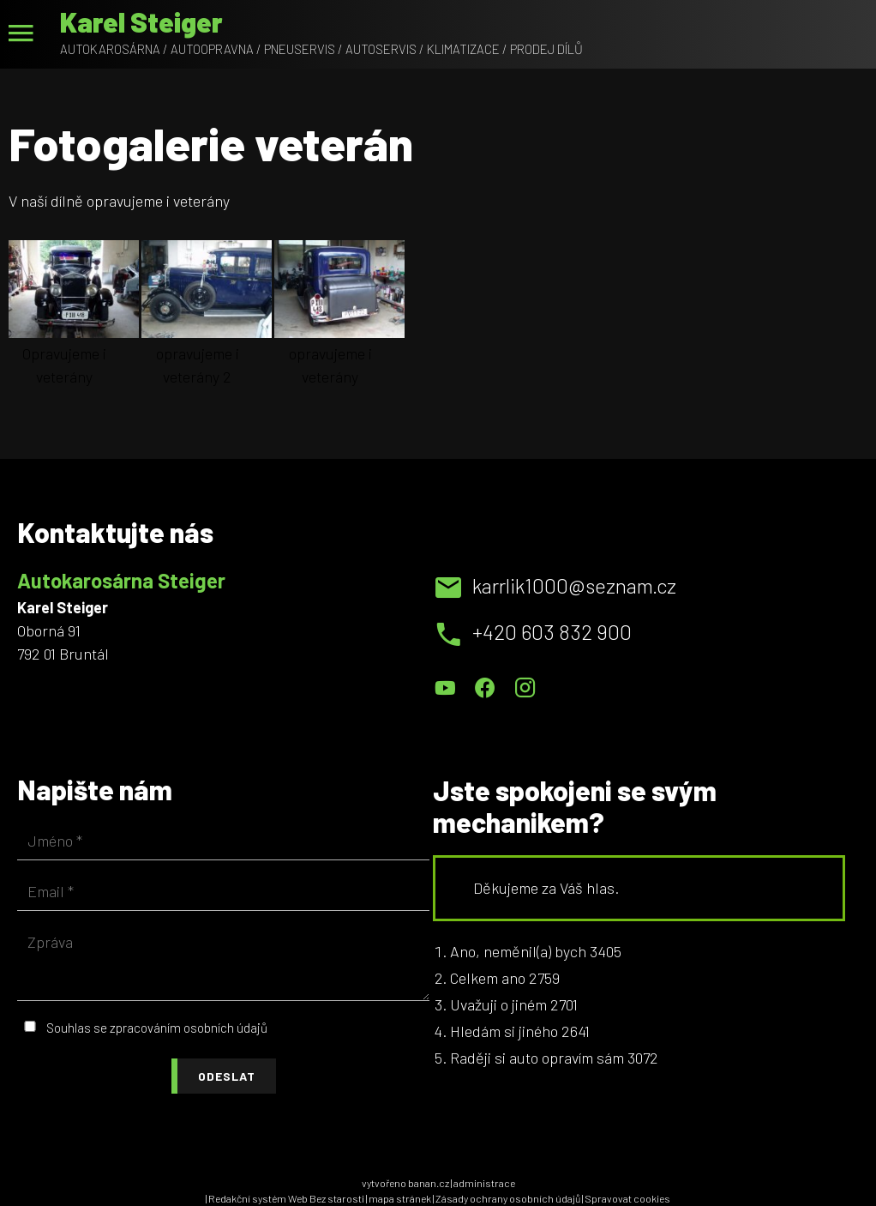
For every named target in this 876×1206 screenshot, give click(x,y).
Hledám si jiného (504, 1031)
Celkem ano (487, 977)
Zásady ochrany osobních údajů (507, 1198)
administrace (484, 1183)
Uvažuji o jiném (498, 1004)
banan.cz (428, 1183)
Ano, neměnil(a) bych (518, 951)
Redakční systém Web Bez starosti (286, 1198)
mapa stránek (400, 1198)
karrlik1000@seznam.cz (574, 585)
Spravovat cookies (627, 1198)
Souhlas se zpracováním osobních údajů (156, 1027)
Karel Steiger (141, 21)
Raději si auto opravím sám (537, 1057)
